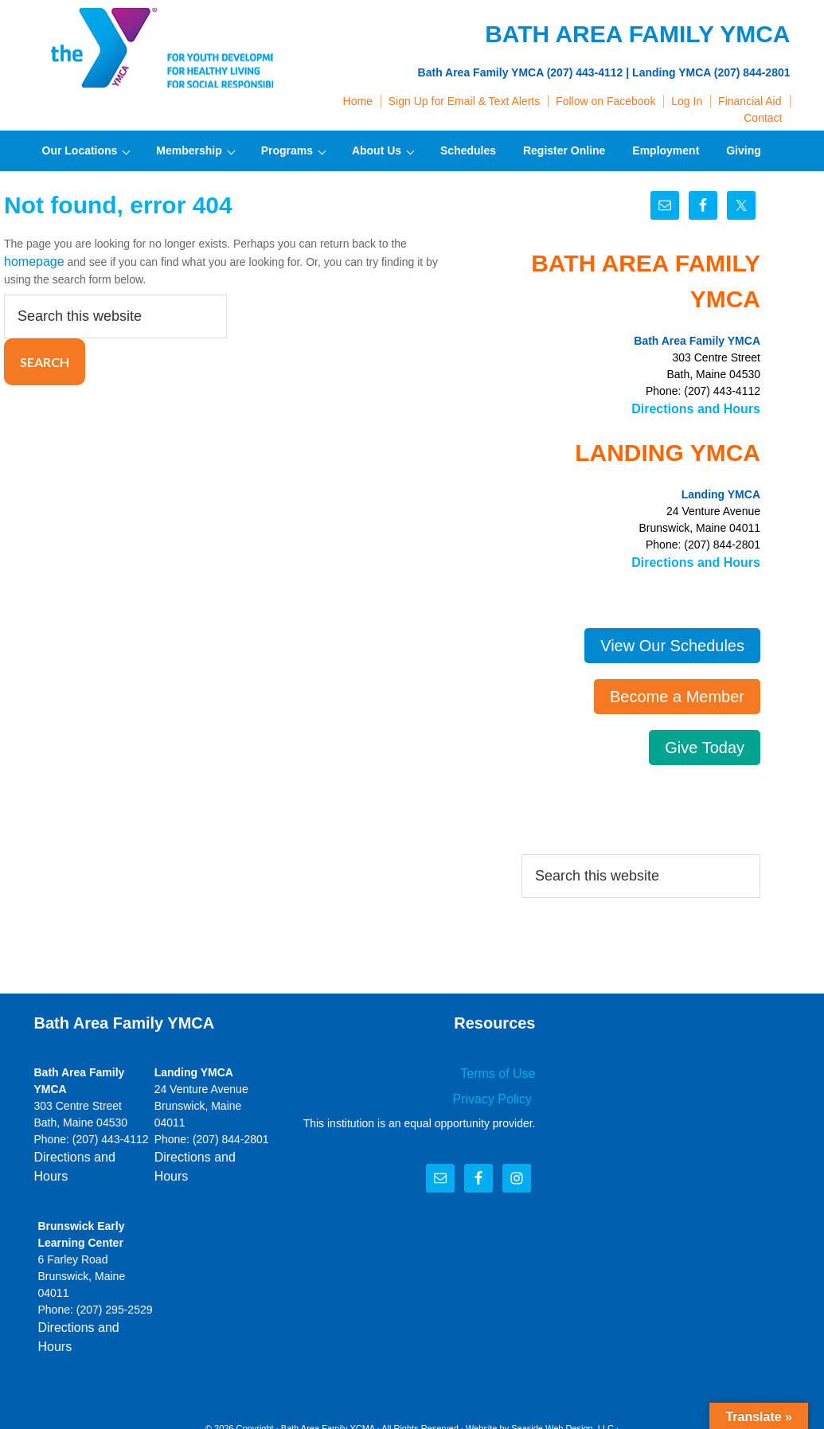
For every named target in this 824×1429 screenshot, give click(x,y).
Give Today (704, 743)
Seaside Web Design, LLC (562, 1380)
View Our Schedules (672, 641)
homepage (30, 260)
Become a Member (677, 692)
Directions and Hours (703, 407)
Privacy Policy (499, 1090)
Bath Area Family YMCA (153, 48)
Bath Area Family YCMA (328, 1380)
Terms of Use (502, 1067)
